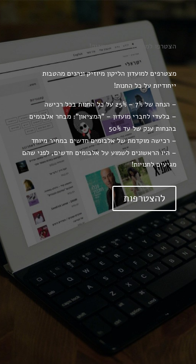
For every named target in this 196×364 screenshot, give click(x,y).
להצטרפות (144, 198)
